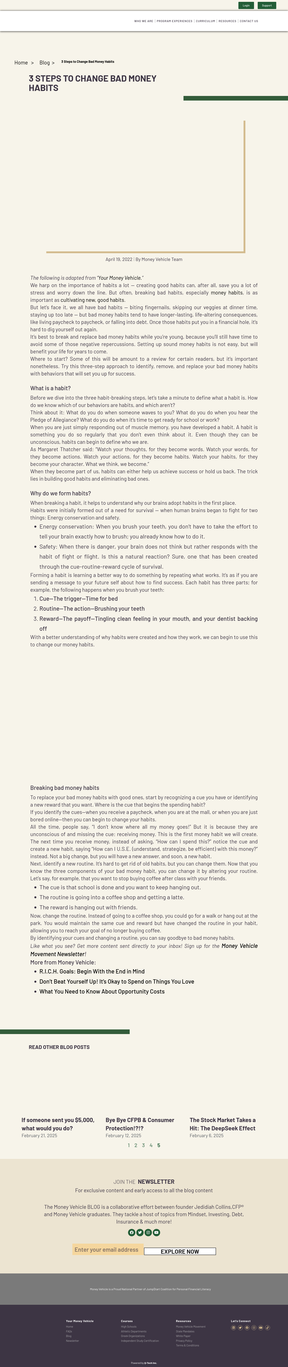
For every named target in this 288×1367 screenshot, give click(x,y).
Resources (227, 21)
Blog (44, 62)
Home (21, 62)
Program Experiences (174, 21)
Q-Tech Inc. (150, 1362)
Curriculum (205, 21)
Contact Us (249, 21)
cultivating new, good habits (92, 299)
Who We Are (143, 21)
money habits (227, 292)
